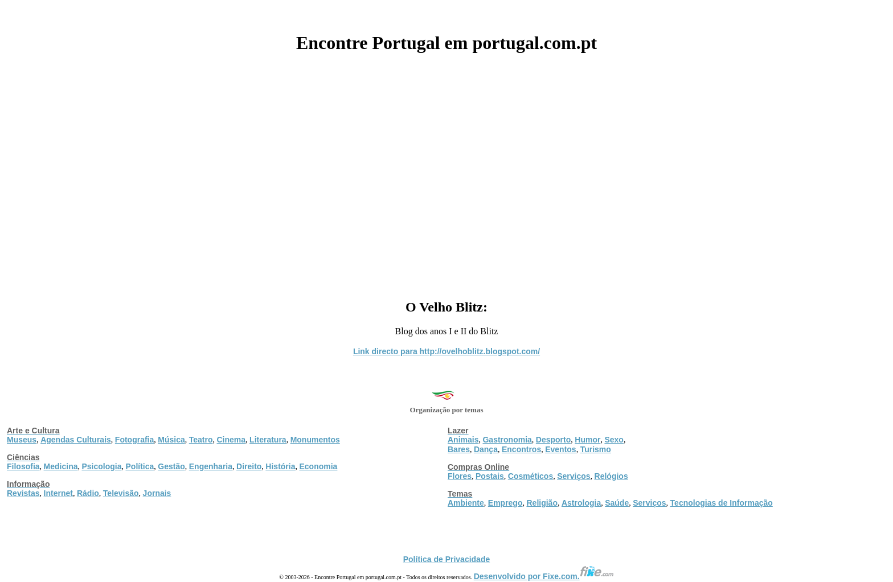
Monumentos (315, 439)
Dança (486, 449)
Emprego (505, 502)
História (280, 466)
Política (140, 466)
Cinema (231, 439)
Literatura (267, 439)
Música (171, 439)
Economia (318, 466)
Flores (460, 476)
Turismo (595, 449)
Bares (459, 449)
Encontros (521, 449)
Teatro (201, 439)
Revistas (23, 493)
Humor (587, 439)
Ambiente (466, 502)
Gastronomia (506, 439)
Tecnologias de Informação (721, 502)
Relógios (611, 476)
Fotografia (134, 439)
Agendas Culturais (75, 439)
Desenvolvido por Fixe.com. (544, 576)
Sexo (613, 439)
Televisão (121, 493)
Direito (248, 466)
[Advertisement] (446, 172)
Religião (541, 502)
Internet (58, 493)
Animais (463, 439)
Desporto (553, 439)
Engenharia (210, 466)
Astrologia (581, 502)
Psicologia (101, 466)
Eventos (560, 449)
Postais (490, 476)
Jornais (157, 493)
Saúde (617, 502)
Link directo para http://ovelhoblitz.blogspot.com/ (446, 351)
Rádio (88, 493)
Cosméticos (530, 476)
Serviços (573, 476)
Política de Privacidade (446, 559)
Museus (21, 439)
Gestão (171, 466)
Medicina (61, 466)
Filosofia (23, 466)
